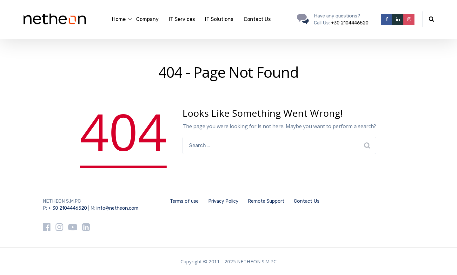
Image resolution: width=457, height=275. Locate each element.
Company (147, 19)
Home (119, 19)
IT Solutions (219, 19)
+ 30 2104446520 (67, 208)
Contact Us (257, 19)
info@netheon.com (117, 208)
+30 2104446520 (349, 23)
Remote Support (266, 201)
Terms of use (184, 201)
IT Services (182, 19)
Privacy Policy (223, 201)
